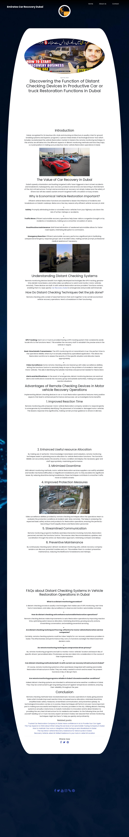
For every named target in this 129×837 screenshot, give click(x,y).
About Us (102, 4)
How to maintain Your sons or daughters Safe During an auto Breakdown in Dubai (64, 728)
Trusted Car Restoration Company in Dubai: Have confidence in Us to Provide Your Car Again (64, 723)
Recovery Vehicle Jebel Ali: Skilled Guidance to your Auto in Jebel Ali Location (64, 733)
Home (90, 4)
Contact (115, 4)
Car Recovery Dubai (59, 288)
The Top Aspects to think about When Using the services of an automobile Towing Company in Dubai (64, 726)
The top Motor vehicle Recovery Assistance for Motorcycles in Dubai (64, 731)
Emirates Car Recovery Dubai (25, 6)
